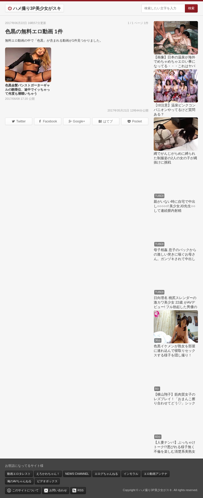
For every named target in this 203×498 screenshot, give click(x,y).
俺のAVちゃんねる (19, 481)
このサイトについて (25, 490)
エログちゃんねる (106, 473)
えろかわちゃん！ (48, 473)
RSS (81, 490)
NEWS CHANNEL (77, 473)
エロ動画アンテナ (155, 473)
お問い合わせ (58, 490)
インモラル (131, 473)
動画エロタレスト (19, 473)
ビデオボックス (47, 481)
